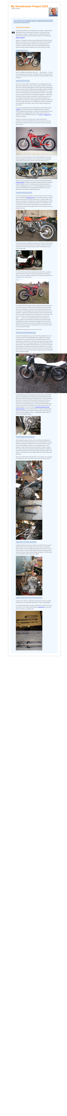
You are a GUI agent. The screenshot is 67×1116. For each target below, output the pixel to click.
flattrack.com (47, 114)
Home (15, 20)
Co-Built (17, 109)
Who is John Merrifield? (24, 20)
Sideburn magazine (20, 37)
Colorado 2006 (24, 21)
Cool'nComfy (41, 607)
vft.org (40, 114)
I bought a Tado (40, 20)
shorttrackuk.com (30, 197)
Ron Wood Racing (20, 182)
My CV (33, 20)
